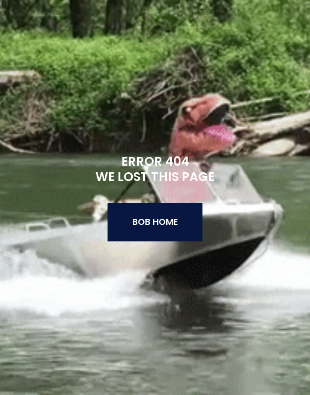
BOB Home (155, 222)
